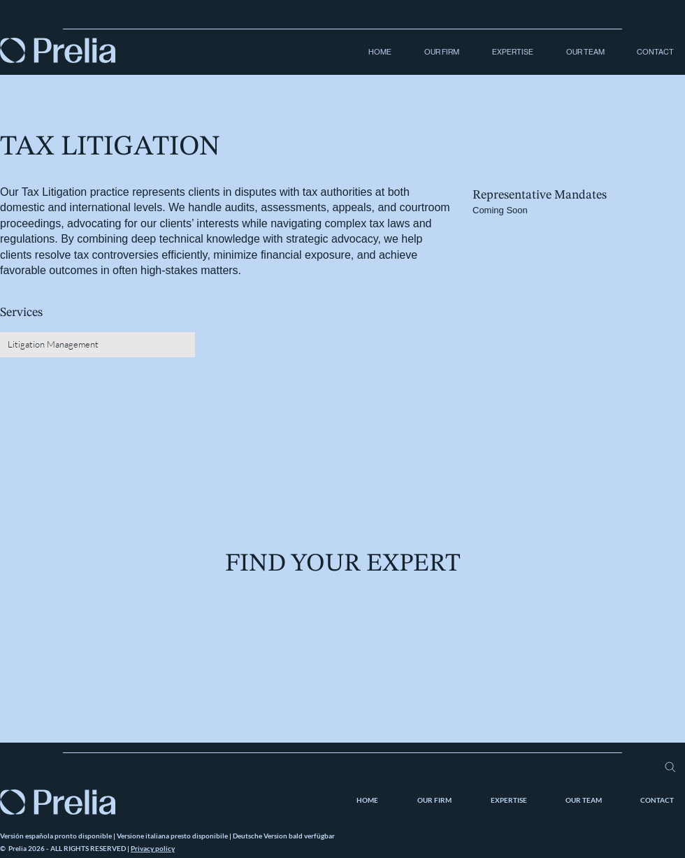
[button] (436, 52)
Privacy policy (153, 848)
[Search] (670, 767)
